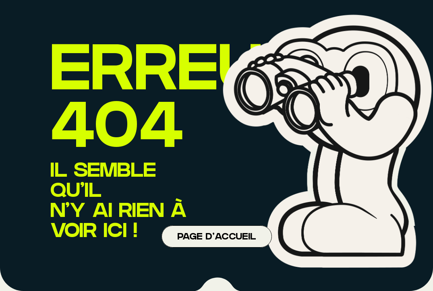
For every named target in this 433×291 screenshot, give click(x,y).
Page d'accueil (216, 237)
